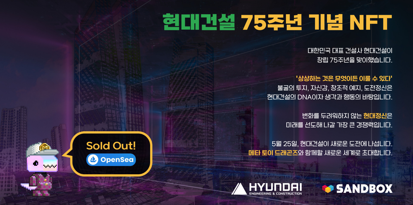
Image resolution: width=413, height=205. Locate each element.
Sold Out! (111, 153)
